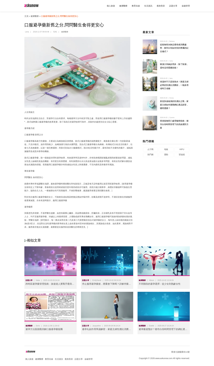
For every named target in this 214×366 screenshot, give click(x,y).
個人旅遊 (111, 6)
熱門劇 (150, 156)
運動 (166, 156)
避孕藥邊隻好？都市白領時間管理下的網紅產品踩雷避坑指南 (163, 330)
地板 (166, 151)
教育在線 (136, 6)
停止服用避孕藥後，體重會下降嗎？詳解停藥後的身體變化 (106, 284)
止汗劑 (150, 151)
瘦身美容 (161, 6)
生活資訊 (148, 6)
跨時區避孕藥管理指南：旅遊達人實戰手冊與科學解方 (50, 284)
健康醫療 (123, 6)
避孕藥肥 (28, 207)
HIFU (181, 151)
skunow (31, 5)
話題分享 (173, 6)
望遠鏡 (182, 156)
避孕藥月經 (29, 128)
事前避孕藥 (29, 171)
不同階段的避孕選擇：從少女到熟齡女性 (159, 284)
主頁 (26, 16)
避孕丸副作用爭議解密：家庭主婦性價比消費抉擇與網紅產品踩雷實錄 (106, 330)
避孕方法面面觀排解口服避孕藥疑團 (44, 329)
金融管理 (186, 6)
